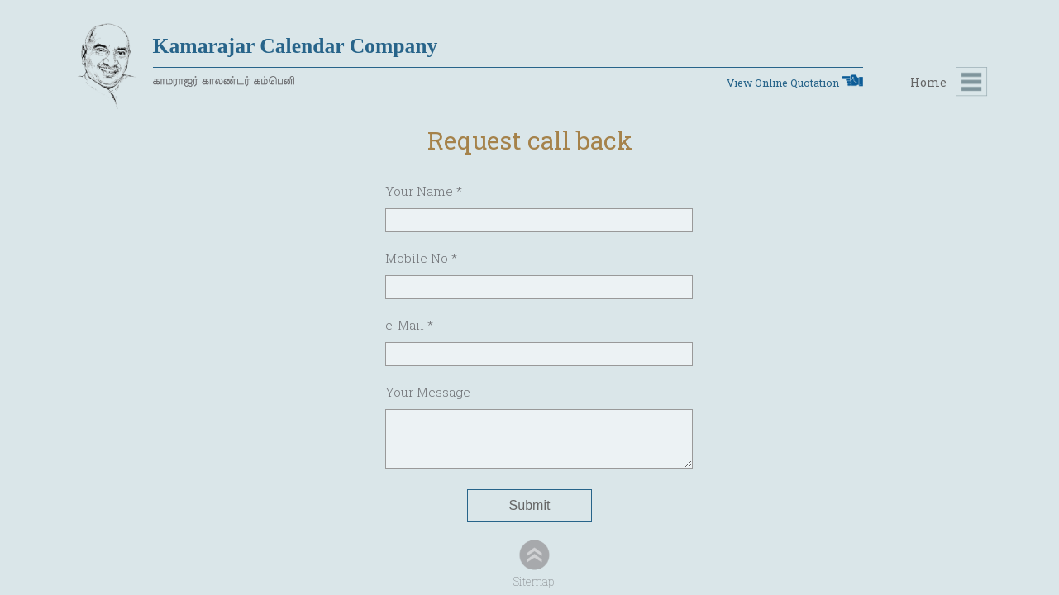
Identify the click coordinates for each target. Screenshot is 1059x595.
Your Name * (423, 191)
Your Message (427, 391)
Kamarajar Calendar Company (295, 46)
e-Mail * (409, 325)
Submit (530, 505)
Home (928, 82)
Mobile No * (421, 258)
